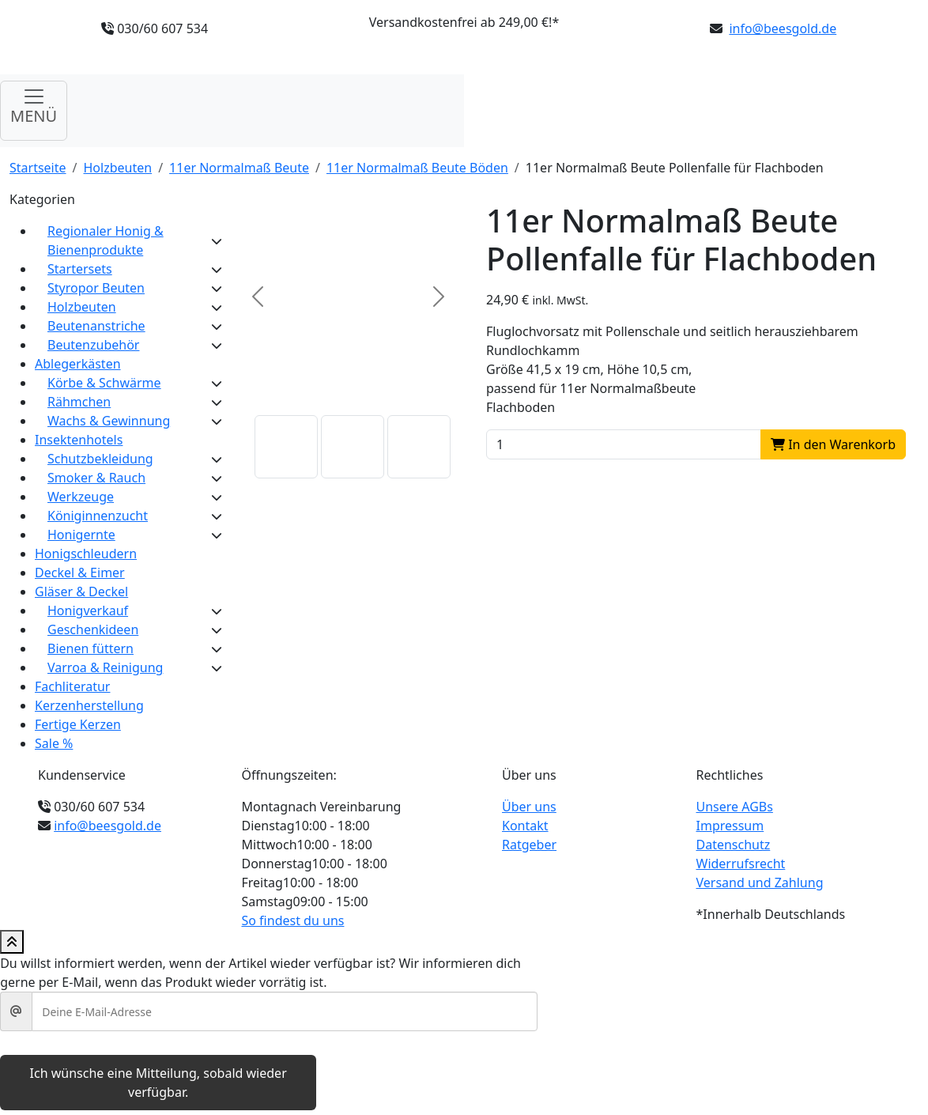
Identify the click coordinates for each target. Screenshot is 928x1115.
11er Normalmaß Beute (239, 167)
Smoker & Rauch (96, 477)
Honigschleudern (86, 553)
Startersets (79, 269)
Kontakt (525, 825)
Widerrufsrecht (741, 863)
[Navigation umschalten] (33, 111)
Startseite (37, 167)
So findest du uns (293, 920)
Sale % (54, 743)
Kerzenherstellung (89, 705)
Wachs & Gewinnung (108, 420)
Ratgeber (529, 844)
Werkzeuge (80, 496)
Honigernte (81, 534)
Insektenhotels (79, 439)
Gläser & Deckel (81, 591)
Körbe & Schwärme (104, 382)
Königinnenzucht (97, 515)
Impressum (730, 825)
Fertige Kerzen (78, 724)
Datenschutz (733, 844)
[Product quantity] (623, 444)
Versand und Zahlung (760, 882)
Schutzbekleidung (100, 458)
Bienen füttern (90, 648)
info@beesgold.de (782, 28)
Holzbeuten (118, 167)
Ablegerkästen (78, 363)
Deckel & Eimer (80, 572)
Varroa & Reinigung (105, 667)
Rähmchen (79, 401)
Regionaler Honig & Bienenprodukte (105, 240)
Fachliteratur (72, 686)
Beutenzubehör (93, 344)
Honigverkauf (87, 610)
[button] (286, 446)
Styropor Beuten (96, 288)
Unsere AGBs (734, 806)
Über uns (529, 806)
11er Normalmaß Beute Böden (417, 167)
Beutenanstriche (96, 325)
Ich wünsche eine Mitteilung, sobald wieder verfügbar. (158, 1082)
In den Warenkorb (833, 444)
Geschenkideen (92, 629)
